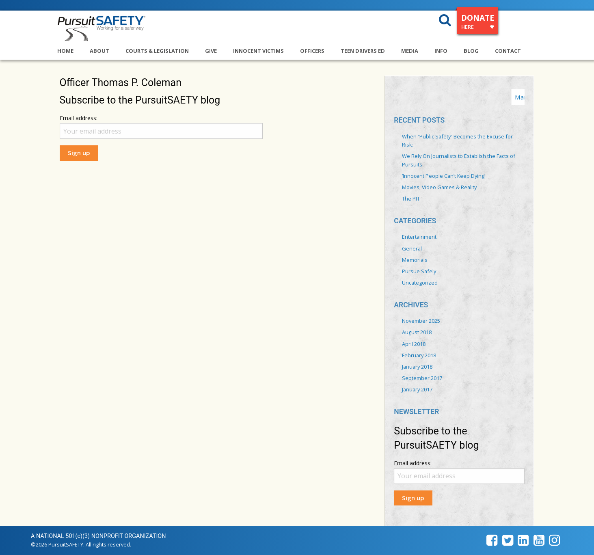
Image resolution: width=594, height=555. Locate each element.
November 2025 (421, 320)
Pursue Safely (419, 271)
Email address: (78, 118)
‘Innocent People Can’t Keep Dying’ (443, 175)
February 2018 (419, 355)
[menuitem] (73, 48)
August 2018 (417, 332)
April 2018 (414, 344)
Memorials (415, 259)
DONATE (477, 23)
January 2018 (417, 366)
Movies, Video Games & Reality (439, 187)
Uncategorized (420, 282)
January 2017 (417, 389)
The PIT (411, 198)
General (412, 248)
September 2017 (422, 378)
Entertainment (419, 236)
